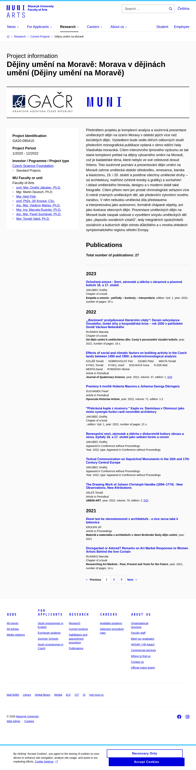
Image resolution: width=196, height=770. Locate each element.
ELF (68, 694)
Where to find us (140, 656)
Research (79, 614)
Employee (181, 27)
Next (132, 579)
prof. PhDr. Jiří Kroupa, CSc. (35, 201)
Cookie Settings (46, 764)
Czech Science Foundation (33, 166)
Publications (76, 648)
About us (141, 614)
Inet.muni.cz (96, 694)
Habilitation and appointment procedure (78, 638)
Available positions (111, 623)
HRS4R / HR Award (142, 644)
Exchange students (49, 632)
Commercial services (143, 650)
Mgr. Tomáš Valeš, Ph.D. (33, 218)
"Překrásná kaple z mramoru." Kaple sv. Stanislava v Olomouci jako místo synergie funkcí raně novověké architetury (135, 410)
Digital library (42, 694)
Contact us (137, 661)
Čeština (183, 9)
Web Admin (13, 721)
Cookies (29, 721)
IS (84, 694)
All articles (13, 629)
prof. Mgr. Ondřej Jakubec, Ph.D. (38, 187)
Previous (93, 579)
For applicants (50, 613)
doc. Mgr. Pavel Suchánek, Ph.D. (38, 214)
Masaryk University (27, 716)
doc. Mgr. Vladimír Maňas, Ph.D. (38, 205)
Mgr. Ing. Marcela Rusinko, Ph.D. (38, 209)
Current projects (78, 629)
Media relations (16, 634)
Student (162, 27)
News (12, 614)
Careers (108, 614)
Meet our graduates (142, 638)
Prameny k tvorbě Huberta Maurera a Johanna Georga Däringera (133, 386)
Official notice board (142, 667)
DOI (169, 377)
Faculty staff (138, 632)
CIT (77, 694)
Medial (58, 694)
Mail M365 (13, 694)
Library (27, 694)
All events (12, 623)
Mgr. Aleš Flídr (26, 196)
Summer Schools (48, 638)
